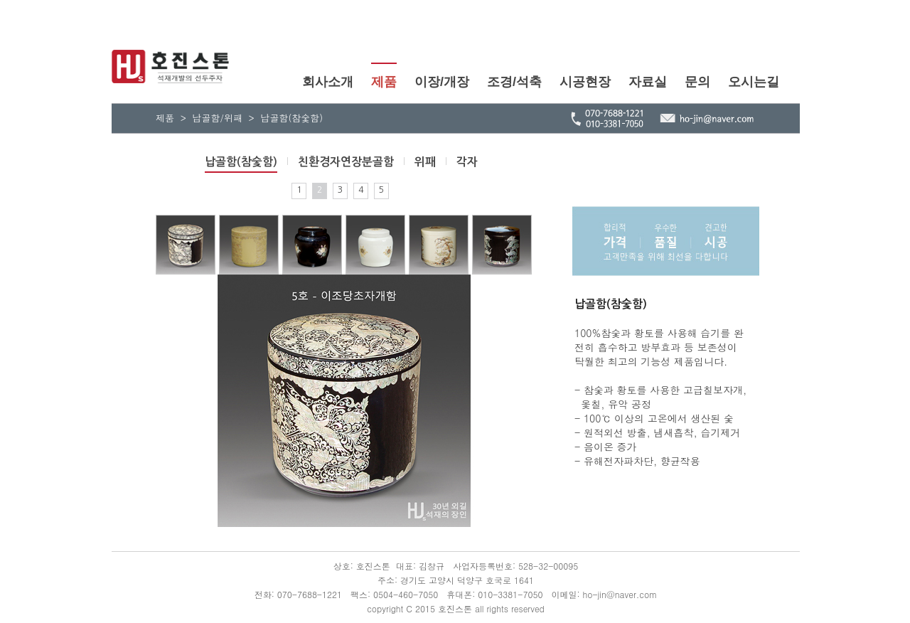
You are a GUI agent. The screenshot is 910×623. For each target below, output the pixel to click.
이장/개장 (441, 82)
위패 (425, 161)
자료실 (647, 82)
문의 (697, 82)
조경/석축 (514, 82)
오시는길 (753, 82)
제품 (384, 82)
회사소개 (327, 82)
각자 (467, 161)
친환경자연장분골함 (346, 161)
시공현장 (585, 82)
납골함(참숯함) (241, 161)
